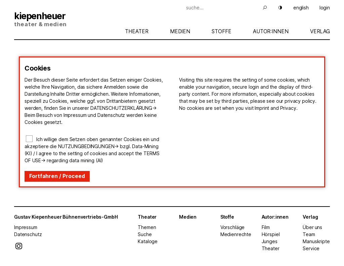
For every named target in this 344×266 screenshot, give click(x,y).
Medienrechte (235, 234)
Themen (147, 227)
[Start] (66, 20)
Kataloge (148, 241)
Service (311, 248)
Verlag (320, 31)
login (324, 7)
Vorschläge (232, 227)
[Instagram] (19, 248)
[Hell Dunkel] (276, 7)
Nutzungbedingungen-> (88, 146)
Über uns (312, 227)
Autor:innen (270, 31)
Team (309, 234)
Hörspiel (271, 234)
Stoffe (221, 31)
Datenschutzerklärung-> (123, 108)
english (301, 7)
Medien (180, 31)
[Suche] (223, 7)
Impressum (25, 227)
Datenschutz (28, 234)
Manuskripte (316, 241)
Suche (145, 234)
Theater (136, 31)
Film (266, 227)
